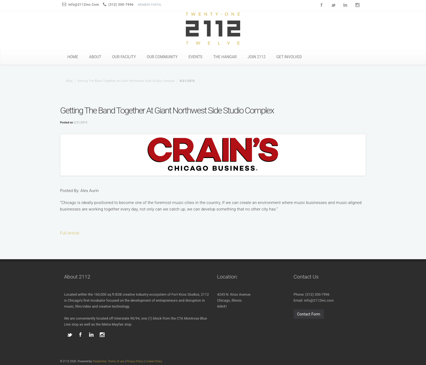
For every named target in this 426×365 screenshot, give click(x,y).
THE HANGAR (225, 57)
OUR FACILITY (124, 57)
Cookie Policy (154, 361)
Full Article (69, 233)
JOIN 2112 (256, 57)
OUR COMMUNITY (162, 57)
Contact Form (308, 314)
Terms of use (116, 361)
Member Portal (150, 4)
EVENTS (195, 57)
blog (69, 80)
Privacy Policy (134, 361)
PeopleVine (99, 361)
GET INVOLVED (289, 57)
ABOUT (95, 57)
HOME (72, 57)
